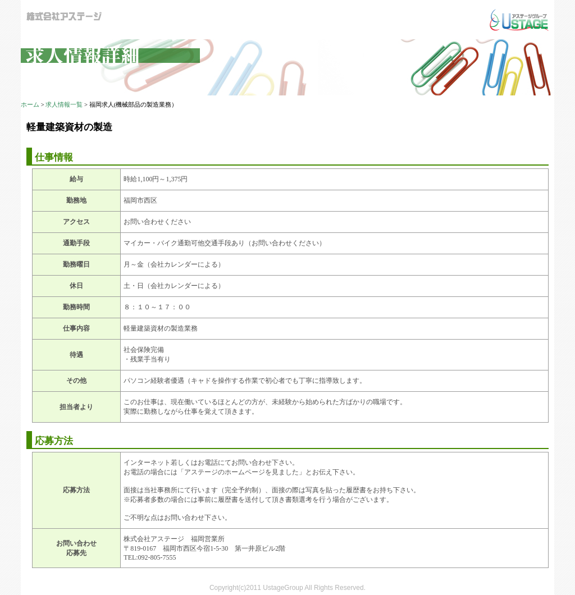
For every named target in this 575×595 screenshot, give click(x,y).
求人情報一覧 (64, 105)
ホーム (30, 105)
